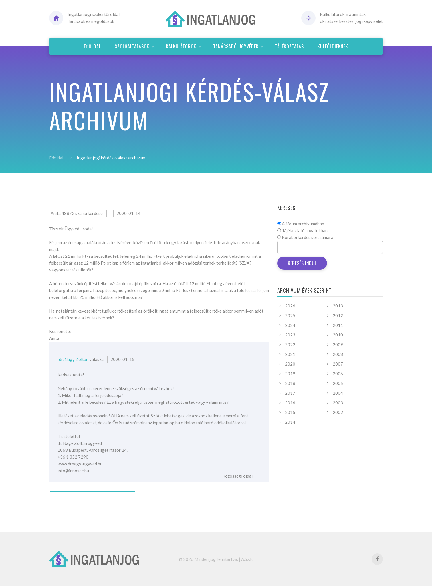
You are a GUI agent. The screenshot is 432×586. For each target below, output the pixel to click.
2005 (338, 383)
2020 (290, 363)
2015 (290, 412)
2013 (338, 305)
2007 (338, 363)
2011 (338, 325)
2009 (338, 344)
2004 (338, 393)
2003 (338, 402)
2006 (338, 373)
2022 (290, 344)
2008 (338, 354)
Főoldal (56, 157)
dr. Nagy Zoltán (73, 359)
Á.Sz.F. (247, 559)
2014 (290, 422)
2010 (338, 334)
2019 (290, 373)
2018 (290, 383)
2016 (290, 402)
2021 (290, 354)
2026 (290, 305)
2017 (290, 393)
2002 (338, 412)
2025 (290, 315)
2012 (338, 315)
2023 (290, 334)
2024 (290, 325)
